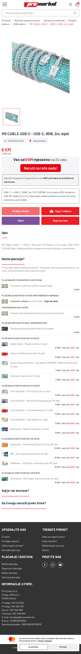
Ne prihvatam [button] (33, 647)
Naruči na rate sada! (40, 168)
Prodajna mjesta (10, 541)
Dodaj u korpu (20, 211)
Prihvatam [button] (63, 647)
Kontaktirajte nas (11, 550)
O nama (6, 536)
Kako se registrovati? (53, 536)
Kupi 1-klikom (60, 211)
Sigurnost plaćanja (12, 568)
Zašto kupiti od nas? (12, 545)
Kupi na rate (60, 220)
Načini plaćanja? (13, 259)
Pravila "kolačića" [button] (45, 641)
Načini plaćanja (10, 563)
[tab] (40, 259)
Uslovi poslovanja (11, 577)
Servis (45, 550)
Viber (21, 220)
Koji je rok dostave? (15, 490)
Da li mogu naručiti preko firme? (24, 503)
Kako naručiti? (49, 541)
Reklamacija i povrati (53, 545)
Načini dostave (9, 572)
